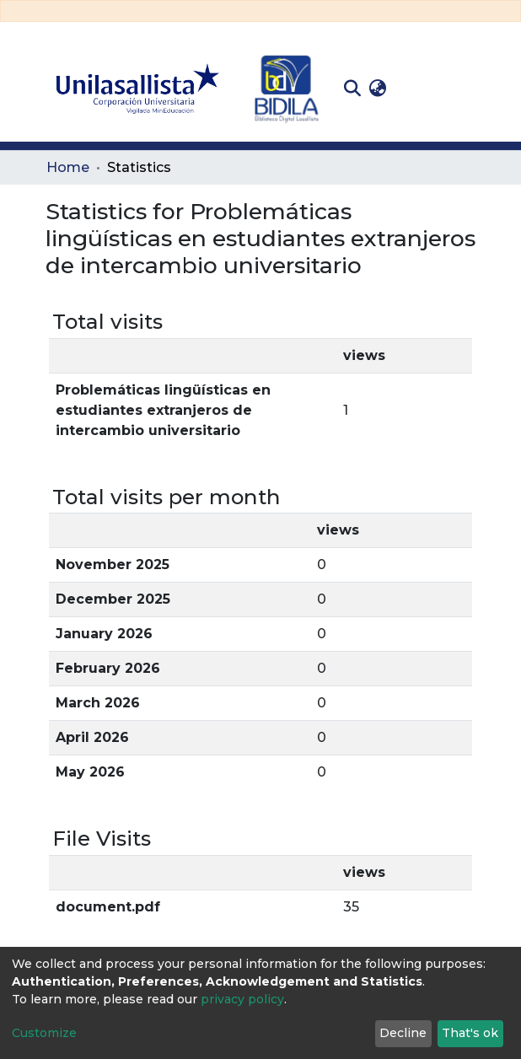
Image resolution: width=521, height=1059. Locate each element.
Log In (417, 88)
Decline (403, 1032)
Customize (44, 1032)
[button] (377, 88)
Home (67, 167)
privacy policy (242, 999)
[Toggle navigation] (462, 89)
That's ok (470, 1032)
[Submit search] (352, 88)
